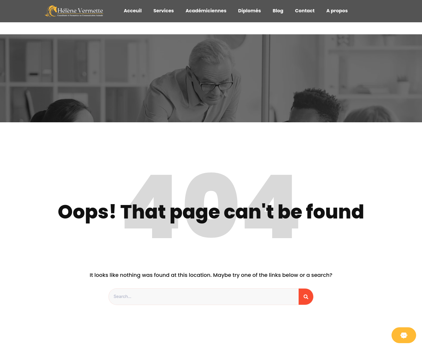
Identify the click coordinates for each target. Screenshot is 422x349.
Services (163, 10)
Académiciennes (206, 10)
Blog (278, 10)
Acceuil (133, 10)
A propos (337, 10)
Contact (305, 10)
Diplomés (249, 10)
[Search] (306, 297)
